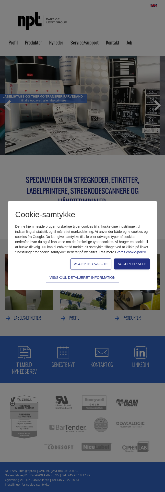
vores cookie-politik (131, 252)
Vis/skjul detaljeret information (82, 278)
